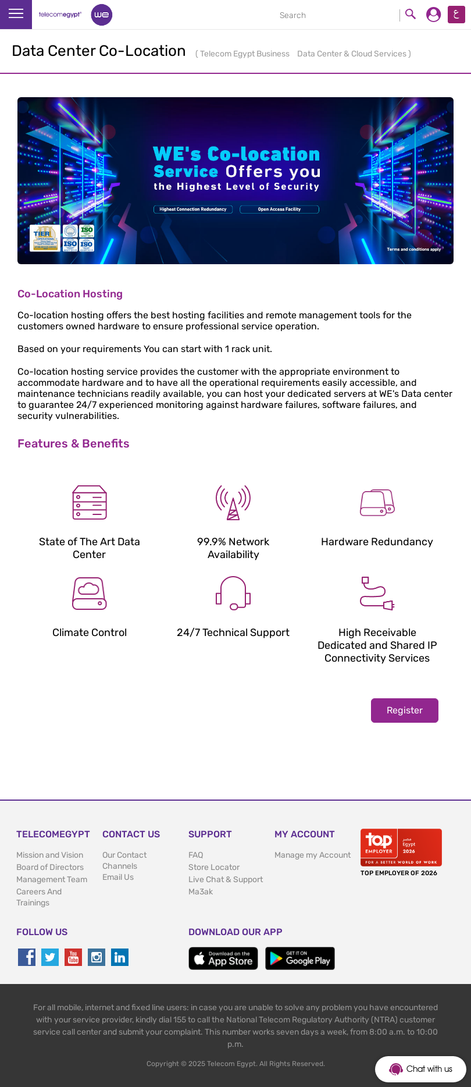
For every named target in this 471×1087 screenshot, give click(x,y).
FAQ (195, 855)
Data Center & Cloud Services (352, 54)
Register (405, 710)
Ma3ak (200, 892)
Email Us (118, 877)
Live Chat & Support (225, 879)
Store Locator (214, 867)
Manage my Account (312, 855)
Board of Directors (50, 867)
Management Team (51, 879)
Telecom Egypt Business (245, 54)
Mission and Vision (49, 855)
